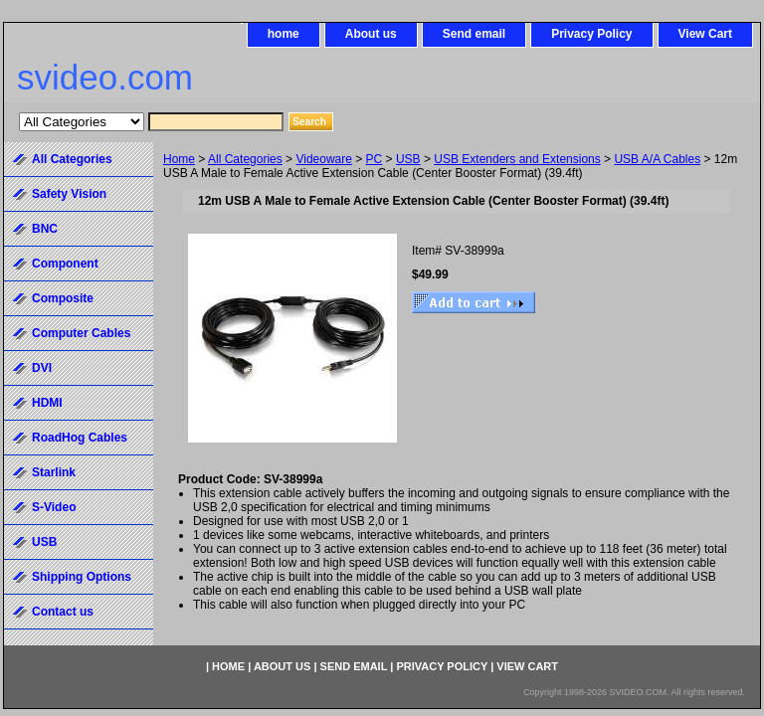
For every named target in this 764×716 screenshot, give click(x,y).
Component (65, 263)
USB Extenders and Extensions (517, 159)
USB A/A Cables (657, 159)
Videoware (323, 159)
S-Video (54, 507)
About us (371, 34)
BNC (45, 229)
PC (374, 159)
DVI (42, 368)
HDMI (47, 403)
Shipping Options (81, 577)
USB (408, 159)
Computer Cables (81, 333)
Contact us (63, 612)
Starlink (54, 472)
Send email (474, 34)
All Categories (245, 159)
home (283, 34)
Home (179, 159)
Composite (63, 298)
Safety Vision (69, 194)
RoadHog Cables (79, 438)
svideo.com (105, 77)
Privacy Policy (591, 34)
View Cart (705, 34)
